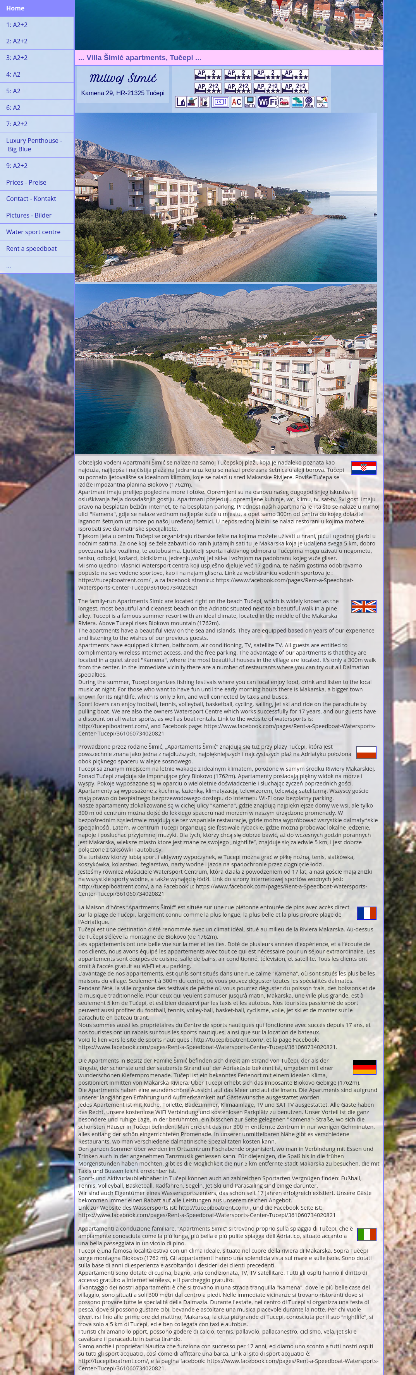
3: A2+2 (17, 57)
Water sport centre (33, 232)
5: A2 (13, 91)
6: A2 (13, 107)
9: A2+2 (17, 165)
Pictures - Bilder (29, 215)
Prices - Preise (26, 182)
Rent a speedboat (31, 248)
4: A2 (13, 74)
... (8, 265)
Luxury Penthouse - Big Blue (34, 144)
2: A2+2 (17, 41)
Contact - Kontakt (31, 198)
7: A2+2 (17, 124)
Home (15, 8)
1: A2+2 (17, 25)
